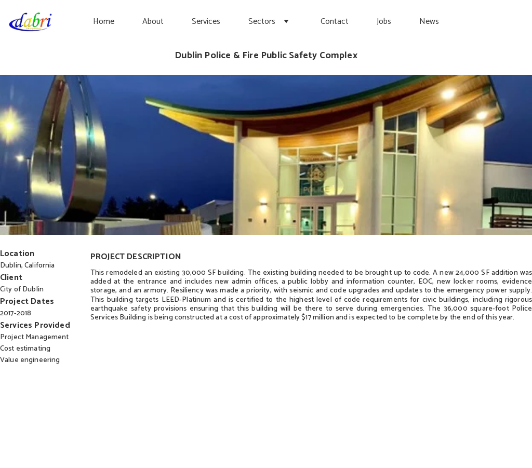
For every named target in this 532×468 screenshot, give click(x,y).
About (153, 22)
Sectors (261, 22)
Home (103, 22)
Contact (335, 22)
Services (206, 22)
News (429, 22)
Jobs (384, 22)
